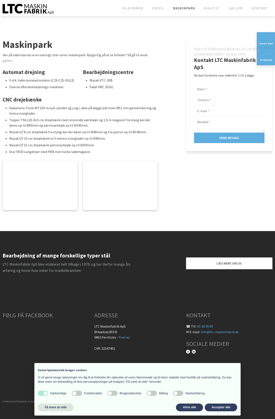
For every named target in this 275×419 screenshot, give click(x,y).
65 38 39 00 (205, 326)
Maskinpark (184, 8)
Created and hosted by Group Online (22, 401)
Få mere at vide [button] (56, 407)
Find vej (124, 337)
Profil (158, 8)
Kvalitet (212, 8)
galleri (7, 60)
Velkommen (132, 8)
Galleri (236, 8)
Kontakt (260, 8)
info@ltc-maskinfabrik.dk (220, 332)
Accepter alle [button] (221, 407)
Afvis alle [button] (189, 407)
